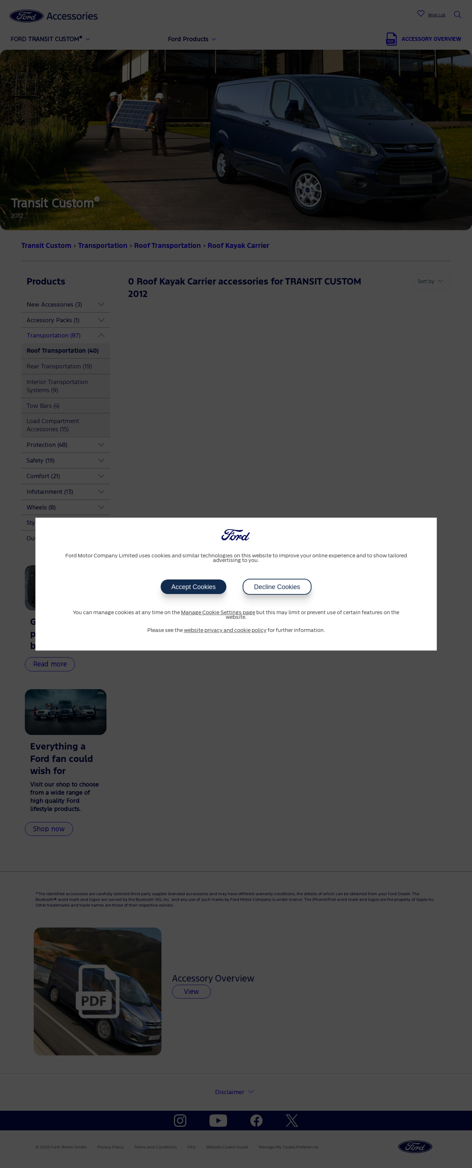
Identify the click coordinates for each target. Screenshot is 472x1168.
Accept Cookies (193, 586)
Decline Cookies (277, 586)
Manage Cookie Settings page (218, 612)
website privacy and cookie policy (225, 630)
